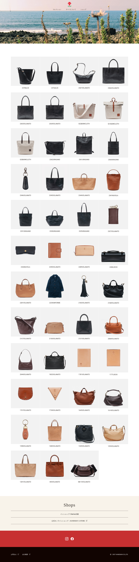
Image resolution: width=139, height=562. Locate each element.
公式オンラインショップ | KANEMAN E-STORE (68, 521)
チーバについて (71, 9)
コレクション (57, 9)
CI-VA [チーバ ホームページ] (69, 4)
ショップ (83, 9)
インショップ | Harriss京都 (69, 514)
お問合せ (14, 554)
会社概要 (25, 554)
